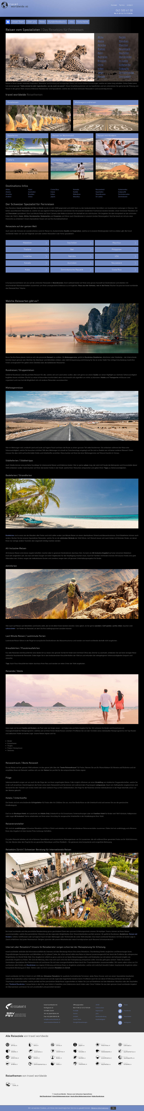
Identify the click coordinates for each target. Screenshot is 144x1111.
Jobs (71, 22)
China (100, 65)
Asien (100, 53)
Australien (102, 57)
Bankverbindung (101, 1016)
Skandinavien (125, 57)
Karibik (122, 37)
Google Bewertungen (80, 1022)
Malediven (123, 41)
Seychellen (124, 53)
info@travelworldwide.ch (52, 1019)
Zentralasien (125, 76)
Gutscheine (82, 22)
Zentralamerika (126, 73)
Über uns (31, 22)
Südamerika (124, 65)
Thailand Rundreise (17, 984)
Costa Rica (55, 189)
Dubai (53, 192)
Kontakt (114, 5)
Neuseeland (124, 49)
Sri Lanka (123, 61)
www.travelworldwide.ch (52, 1022)
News (42, 22)
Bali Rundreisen (45, 1096)
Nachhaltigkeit (100, 1019)
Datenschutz (100, 1007)
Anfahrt (130, 5)
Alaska (101, 41)
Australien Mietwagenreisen (81, 1096)
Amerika (102, 45)
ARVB (97, 1005)
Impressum (99, 1010)
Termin (122, 5)
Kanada (101, 76)
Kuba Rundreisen (98, 1096)
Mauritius (123, 45)
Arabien (101, 49)
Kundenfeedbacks (57, 22)
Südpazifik (124, 69)
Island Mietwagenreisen (61, 1096)
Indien (101, 69)
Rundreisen (31, 965)
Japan (100, 73)
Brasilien (102, 61)
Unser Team (18, 22)
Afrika (100, 37)
